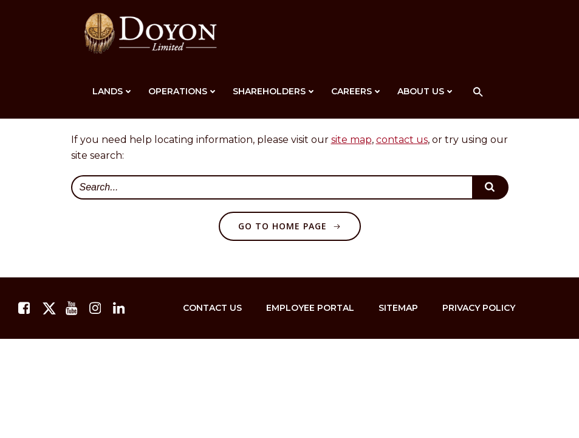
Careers (357, 91)
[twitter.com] (49, 308)
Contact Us (212, 307)
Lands (113, 91)
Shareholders (275, 91)
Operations (183, 91)
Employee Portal (310, 307)
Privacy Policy (478, 307)
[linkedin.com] (120, 308)
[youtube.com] (73, 308)
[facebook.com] (25, 308)
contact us (402, 139)
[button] (478, 92)
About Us (426, 91)
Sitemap (398, 307)
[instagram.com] (96, 308)
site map (351, 139)
